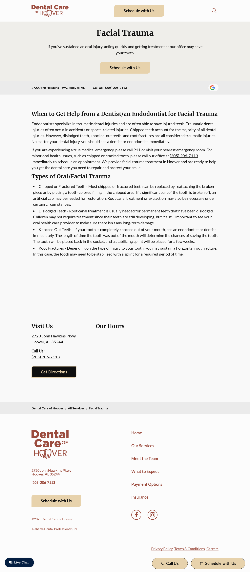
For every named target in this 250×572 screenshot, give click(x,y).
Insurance (140, 497)
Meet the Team (144, 458)
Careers (212, 548)
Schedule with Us (139, 10)
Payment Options (146, 484)
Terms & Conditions (189, 548)
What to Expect (145, 471)
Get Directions (54, 371)
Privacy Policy (162, 548)
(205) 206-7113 (116, 87)
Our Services (142, 445)
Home (136, 432)
